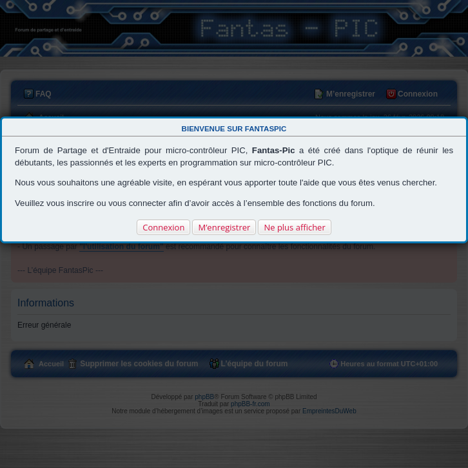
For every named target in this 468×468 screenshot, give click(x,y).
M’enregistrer (224, 227)
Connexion (163, 227)
